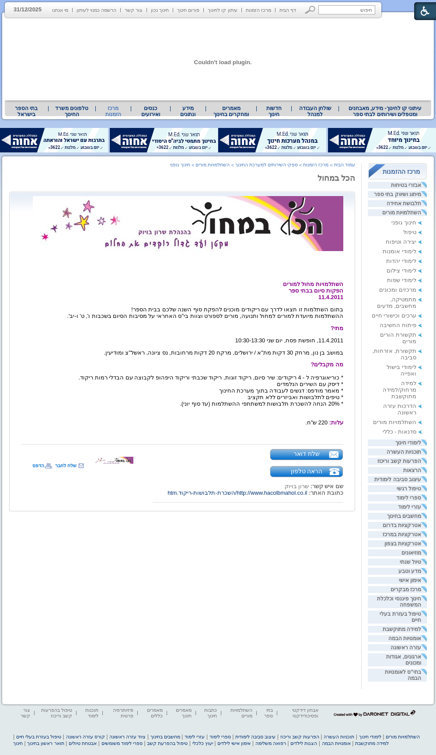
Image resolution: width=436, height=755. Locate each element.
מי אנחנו (60, 10)
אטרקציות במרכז (402, 534)
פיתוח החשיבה (398, 325)
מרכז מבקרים (406, 589)
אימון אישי (410, 580)
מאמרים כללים (155, 712)
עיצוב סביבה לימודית (397, 479)
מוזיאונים (411, 553)
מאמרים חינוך (184, 712)
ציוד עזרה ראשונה (127, 736)
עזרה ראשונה (406, 648)
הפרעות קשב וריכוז (399, 461)
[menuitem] (385, 111)
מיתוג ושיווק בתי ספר (397, 194)
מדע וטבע (409, 571)
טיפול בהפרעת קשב (167, 743)
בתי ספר (268, 712)
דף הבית (287, 10)
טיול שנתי (410, 562)
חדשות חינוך (274, 111)
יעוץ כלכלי (202, 743)
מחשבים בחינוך (404, 516)
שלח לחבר (66, 465)
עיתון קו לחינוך (222, 10)
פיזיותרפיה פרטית (123, 712)
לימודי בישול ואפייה (401, 370)
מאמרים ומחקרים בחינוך (231, 111)
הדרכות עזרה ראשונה (399, 409)
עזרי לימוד (409, 507)
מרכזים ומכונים (397, 289)
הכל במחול (336, 178)
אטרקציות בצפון (402, 544)
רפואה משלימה (270, 743)
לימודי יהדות (401, 261)
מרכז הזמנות (258, 10)
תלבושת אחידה (404, 203)
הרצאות (412, 470)
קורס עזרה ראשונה (85, 736)
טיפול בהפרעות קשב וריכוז (56, 712)
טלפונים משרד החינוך (71, 111)
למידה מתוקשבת (402, 629)
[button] (310, 9)
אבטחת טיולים (83, 743)
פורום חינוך (188, 10)
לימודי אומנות (399, 251)
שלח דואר (306, 453)
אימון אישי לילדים (234, 743)
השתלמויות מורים (401, 213)
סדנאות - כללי (399, 431)
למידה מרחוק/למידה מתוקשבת (399, 390)
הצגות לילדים (303, 743)
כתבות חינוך (210, 712)
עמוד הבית (344, 164)
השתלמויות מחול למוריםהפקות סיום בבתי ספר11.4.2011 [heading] (313, 290)
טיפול (409, 232)
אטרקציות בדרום (402, 525)
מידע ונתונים (187, 111)
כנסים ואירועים (150, 111)
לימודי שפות (401, 280)
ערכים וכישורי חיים (394, 315)
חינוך (18, 743)
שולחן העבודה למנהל (315, 111)
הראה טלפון (307, 471)
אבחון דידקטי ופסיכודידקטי (305, 712)
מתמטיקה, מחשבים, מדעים (396, 302)
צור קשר (134, 10)
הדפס (38, 465)
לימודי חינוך (408, 443)
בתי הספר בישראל (26, 111)
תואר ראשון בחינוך (45, 743)
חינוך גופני (403, 222)
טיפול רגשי (409, 489)
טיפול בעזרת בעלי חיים (38, 736)
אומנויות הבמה (404, 638)
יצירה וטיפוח (401, 241)
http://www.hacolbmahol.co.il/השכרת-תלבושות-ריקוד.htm (237, 493)
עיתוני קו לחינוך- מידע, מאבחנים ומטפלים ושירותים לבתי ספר (385, 111)
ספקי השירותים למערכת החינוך (266, 164)
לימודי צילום (401, 270)
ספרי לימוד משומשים (122, 743)
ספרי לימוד (408, 498)
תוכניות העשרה (404, 452)
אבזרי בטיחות (406, 185)
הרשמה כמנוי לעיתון (96, 10)
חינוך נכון (160, 10)
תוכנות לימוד (91, 712)
